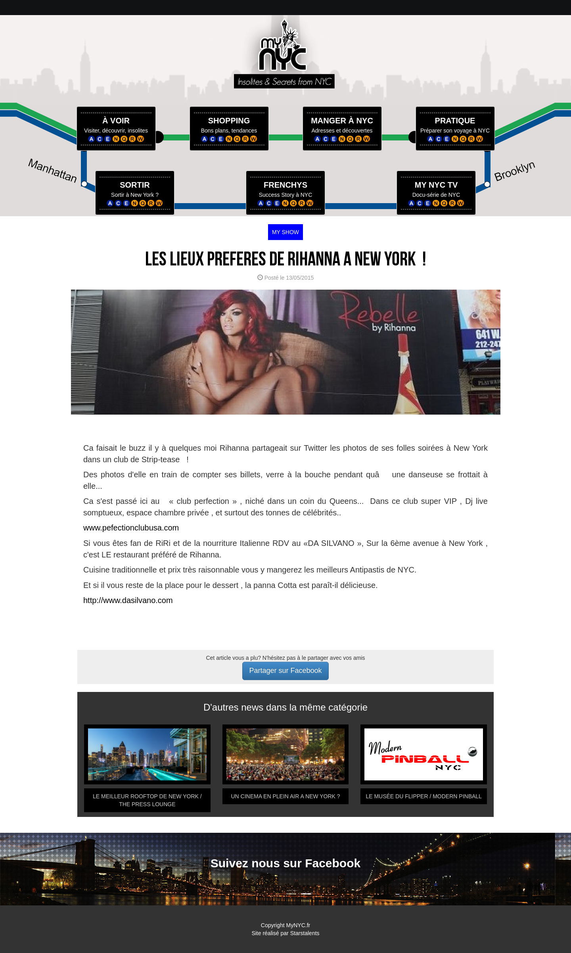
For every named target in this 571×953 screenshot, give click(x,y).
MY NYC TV (436, 185)
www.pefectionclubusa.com (131, 527)
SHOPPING (229, 120)
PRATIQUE (455, 120)
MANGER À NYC (342, 120)
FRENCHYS (285, 185)
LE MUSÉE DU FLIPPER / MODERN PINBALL (424, 796)
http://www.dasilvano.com (128, 600)
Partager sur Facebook (285, 670)
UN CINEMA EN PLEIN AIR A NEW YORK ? (285, 796)
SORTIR (135, 185)
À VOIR (116, 120)
